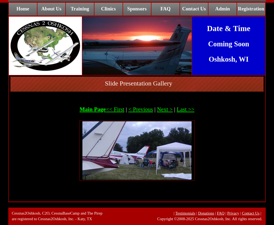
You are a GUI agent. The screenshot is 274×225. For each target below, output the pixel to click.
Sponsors (137, 9)
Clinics (108, 9)
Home (22, 9)
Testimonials (185, 213)
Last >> (185, 109)
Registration (251, 9)
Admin (222, 9)
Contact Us (194, 9)
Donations (206, 213)
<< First (115, 109)
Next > (165, 109)
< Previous (140, 109)
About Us (51, 9)
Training (80, 9)
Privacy (233, 213)
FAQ (165, 9)
